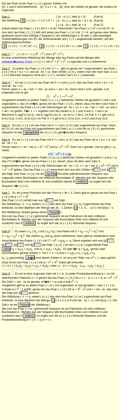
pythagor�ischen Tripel (17, 61)
